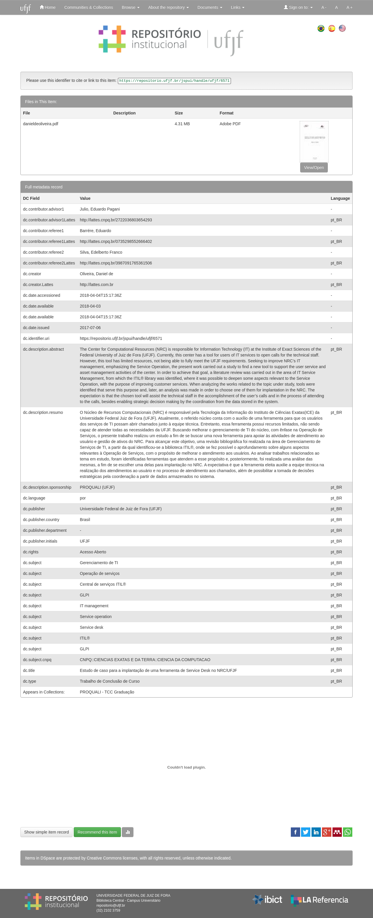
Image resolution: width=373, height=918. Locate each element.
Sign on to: (298, 7)
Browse (131, 7)
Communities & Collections (88, 7)
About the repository (168, 7)
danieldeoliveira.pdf (40, 123)
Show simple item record (46, 832)
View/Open (314, 167)
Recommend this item (97, 832)
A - (323, 7)
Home (48, 7)
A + (349, 7)
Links (238, 7)
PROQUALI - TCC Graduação (107, 692)
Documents (210, 7)
